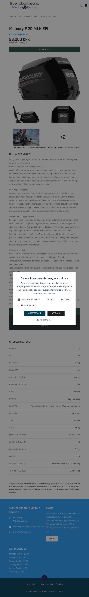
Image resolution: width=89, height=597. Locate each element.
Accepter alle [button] (34, 313)
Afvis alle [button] (56, 313)
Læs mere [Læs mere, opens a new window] (51, 293)
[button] (44, 320)
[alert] (44, 298)
